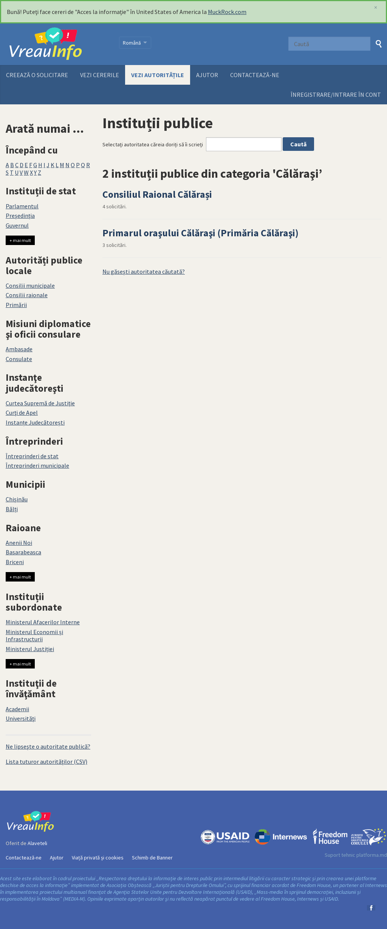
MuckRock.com (227, 12)
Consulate (19, 359)
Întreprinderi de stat (32, 456)
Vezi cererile (99, 75)
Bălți (12, 509)
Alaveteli (37, 843)
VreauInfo (58, 44)
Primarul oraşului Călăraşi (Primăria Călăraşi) (200, 233)
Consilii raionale (27, 295)
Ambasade (19, 349)
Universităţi (21, 718)
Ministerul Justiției (30, 649)
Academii (17, 709)
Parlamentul (22, 206)
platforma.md (371, 854)
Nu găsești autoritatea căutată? (143, 271)
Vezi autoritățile (157, 75)
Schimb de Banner (152, 857)
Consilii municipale (30, 285)
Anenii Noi (19, 542)
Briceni (15, 562)
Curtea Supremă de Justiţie (40, 403)
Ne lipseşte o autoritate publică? (48, 746)
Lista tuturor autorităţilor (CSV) (46, 761)
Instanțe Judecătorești (35, 422)
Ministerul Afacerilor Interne (43, 622)
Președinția (20, 215)
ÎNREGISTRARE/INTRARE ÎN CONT (336, 94)
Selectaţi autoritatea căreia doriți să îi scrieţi (152, 144)
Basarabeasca (23, 552)
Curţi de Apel (22, 412)
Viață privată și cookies (98, 857)
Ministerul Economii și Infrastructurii (34, 635)
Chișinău (17, 499)
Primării (16, 305)
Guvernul (17, 225)
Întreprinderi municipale (37, 465)
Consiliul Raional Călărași (157, 194)
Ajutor (207, 75)
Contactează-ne (254, 75)
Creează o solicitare (37, 75)
